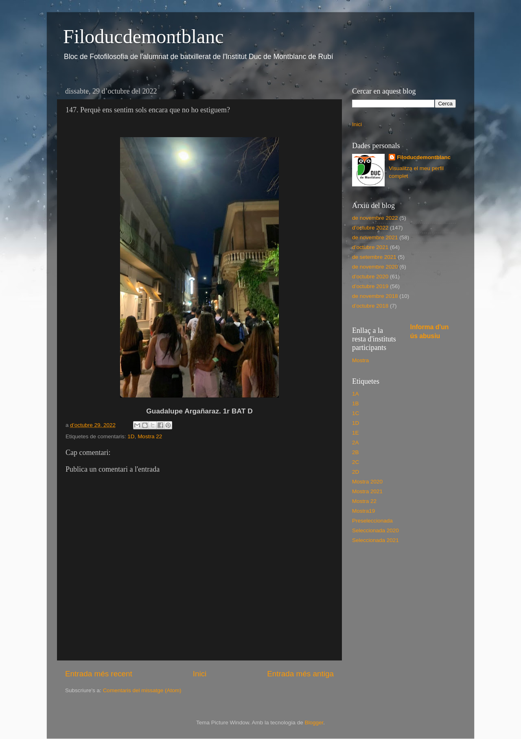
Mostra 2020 (367, 482)
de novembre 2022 (375, 218)
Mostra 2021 (367, 491)
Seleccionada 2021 (375, 540)
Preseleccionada (372, 521)
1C (355, 413)
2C (355, 462)
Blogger (313, 722)
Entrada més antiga (300, 673)
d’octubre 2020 (370, 276)
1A (355, 394)
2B (355, 452)
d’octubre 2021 (370, 247)
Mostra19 (363, 511)
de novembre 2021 (375, 237)
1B (355, 403)
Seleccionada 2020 (375, 530)
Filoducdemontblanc (143, 36)
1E (355, 433)
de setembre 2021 (374, 257)
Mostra (360, 360)
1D (130, 436)
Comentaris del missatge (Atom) (142, 690)
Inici (200, 673)
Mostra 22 (150, 436)
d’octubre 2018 (370, 306)
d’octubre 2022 (370, 228)
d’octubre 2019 (370, 286)
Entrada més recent (98, 673)
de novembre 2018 (375, 296)
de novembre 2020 (375, 267)
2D (355, 472)
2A (355, 442)
